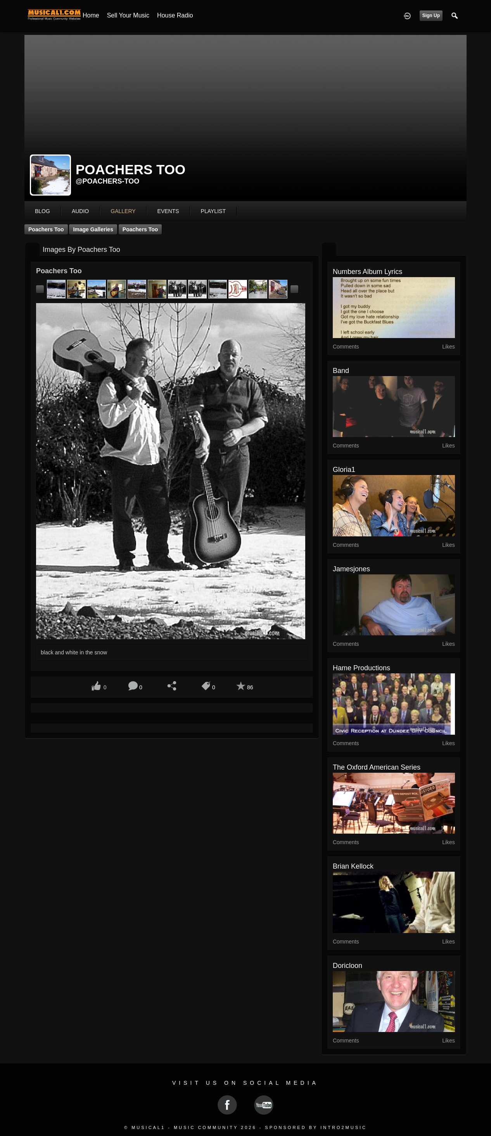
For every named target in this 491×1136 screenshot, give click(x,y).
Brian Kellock (353, 866)
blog (42, 211)
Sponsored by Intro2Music (316, 1127)
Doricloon (347, 966)
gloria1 (344, 469)
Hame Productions (361, 668)
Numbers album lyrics (367, 272)
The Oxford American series (376, 767)
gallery (123, 211)
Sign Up (431, 15)
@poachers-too (107, 181)
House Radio (175, 15)
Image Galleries (93, 229)
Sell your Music (128, 15)
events (168, 211)
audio (80, 211)
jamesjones (351, 569)
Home (91, 15)
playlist (213, 211)
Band (341, 371)
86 (250, 687)
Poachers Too (46, 229)
